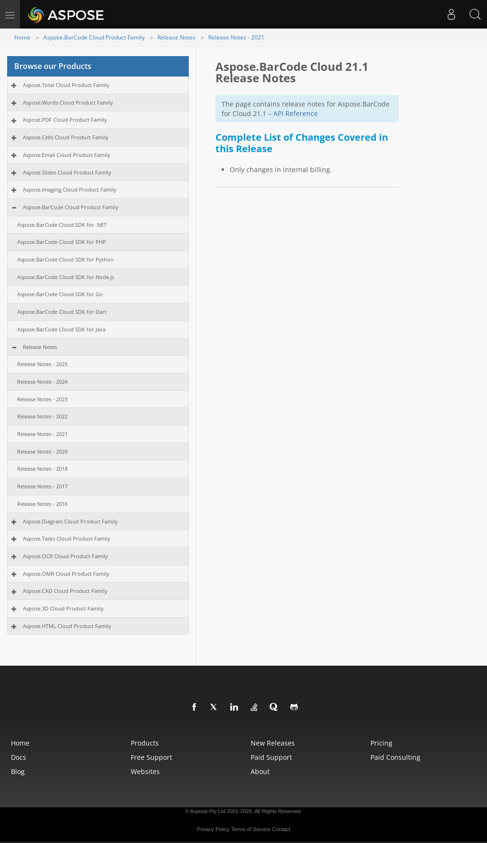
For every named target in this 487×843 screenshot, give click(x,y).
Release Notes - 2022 (42, 416)
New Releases (273, 742)
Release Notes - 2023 (42, 399)
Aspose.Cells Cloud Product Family (65, 137)
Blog (18, 771)
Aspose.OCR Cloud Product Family (65, 556)
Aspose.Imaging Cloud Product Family (70, 189)
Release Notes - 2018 (42, 468)
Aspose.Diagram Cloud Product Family (70, 521)
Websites (145, 771)
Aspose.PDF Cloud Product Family (65, 119)
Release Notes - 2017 (42, 486)
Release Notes (176, 37)
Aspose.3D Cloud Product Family (63, 608)
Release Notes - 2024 (42, 381)
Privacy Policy (213, 829)
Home (22, 37)
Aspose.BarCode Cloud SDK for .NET (62, 224)
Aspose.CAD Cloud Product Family (65, 590)
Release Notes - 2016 (42, 503)
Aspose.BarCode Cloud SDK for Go (60, 294)
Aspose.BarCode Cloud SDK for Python (65, 259)
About (260, 771)
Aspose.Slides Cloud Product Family (67, 172)
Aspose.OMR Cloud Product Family (66, 573)
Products (145, 742)
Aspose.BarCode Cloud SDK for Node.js (65, 277)
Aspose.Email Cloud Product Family (66, 154)
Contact (281, 829)
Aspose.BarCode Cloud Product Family (94, 37)
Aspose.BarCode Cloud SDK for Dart (62, 311)
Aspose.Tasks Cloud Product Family (66, 538)
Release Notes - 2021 (236, 37)
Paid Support (271, 757)
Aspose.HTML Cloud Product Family (67, 626)
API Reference (295, 113)
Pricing (381, 742)
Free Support (151, 757)
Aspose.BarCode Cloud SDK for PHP (61, 241)
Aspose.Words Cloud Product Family (68, 102)
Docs (18, 757)
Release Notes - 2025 (42, 364)
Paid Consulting (395, 757)
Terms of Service (250, 829)
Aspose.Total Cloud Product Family (66, 84)
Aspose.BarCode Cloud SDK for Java (61, 329)
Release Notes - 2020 (42, 451)
